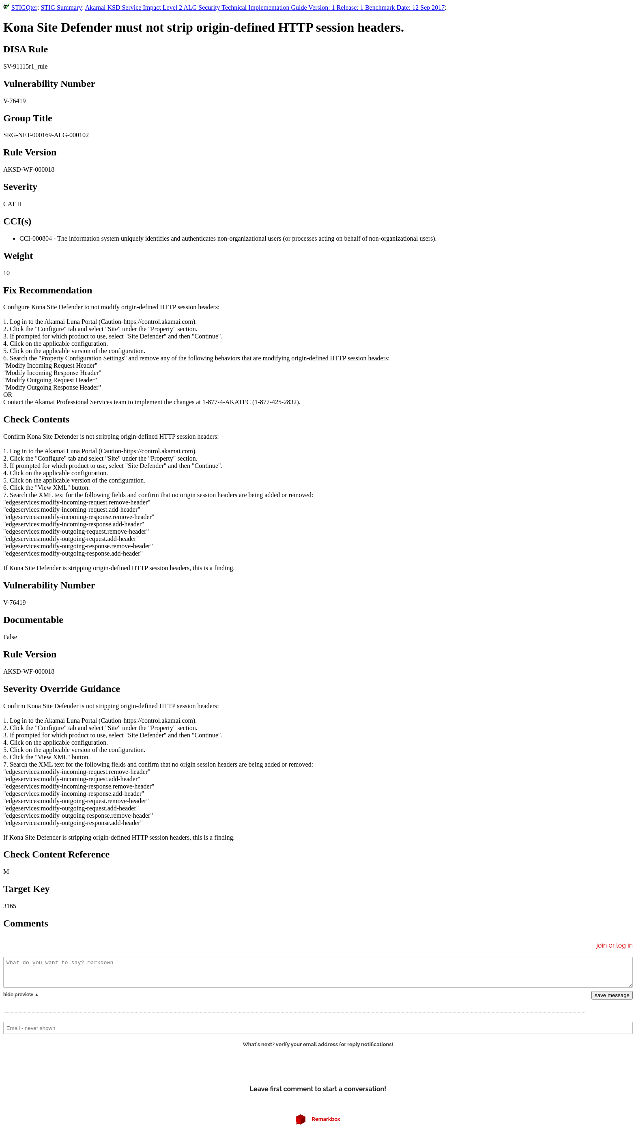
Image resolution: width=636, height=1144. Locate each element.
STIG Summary (61, 7)
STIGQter (24, 7)
